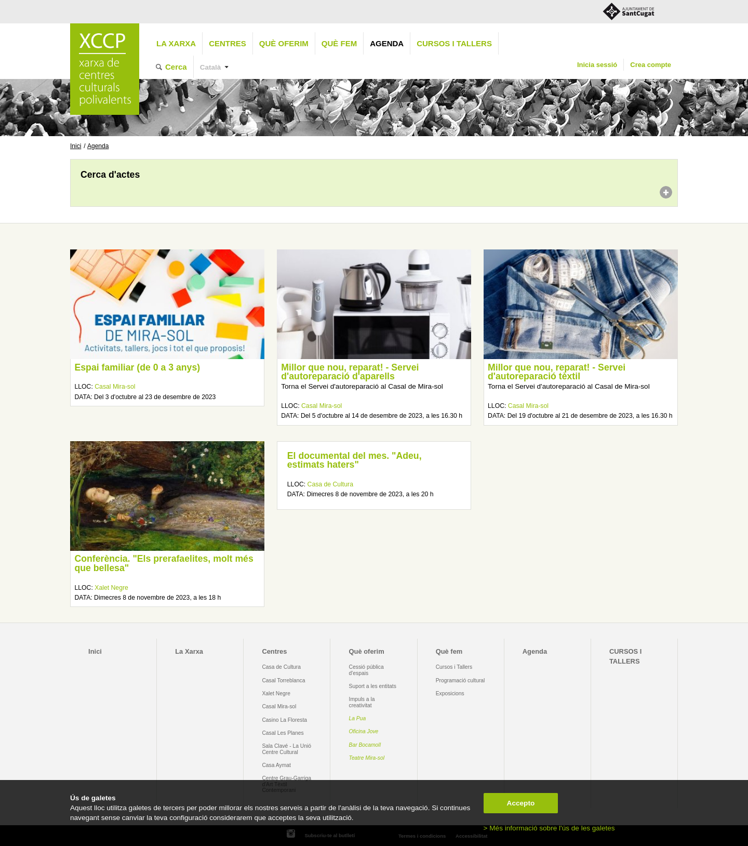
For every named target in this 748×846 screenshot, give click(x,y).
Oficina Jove (364, 731)
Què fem (339, 43)
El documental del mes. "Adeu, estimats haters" (354, 460)
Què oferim (284, 43)
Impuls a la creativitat (362, 702)
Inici (75, 146)
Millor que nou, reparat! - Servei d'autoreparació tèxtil (556, 372)
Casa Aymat (276, 765)
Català (210, 67)
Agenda (387, 43)
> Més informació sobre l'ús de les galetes (549, 828)
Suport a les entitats (372, 686)
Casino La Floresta (284, 720)
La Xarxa (176, 43)
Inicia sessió (597, 65)
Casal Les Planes (282, 733)
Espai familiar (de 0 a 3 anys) (137, 367)
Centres (227, 43)
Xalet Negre (111, 587)
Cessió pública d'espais (366, 670)
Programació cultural (460, 680)
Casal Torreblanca (283, 680)
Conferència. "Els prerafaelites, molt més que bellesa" (163, 563)
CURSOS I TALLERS (454, 43)
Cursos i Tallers (454, 667)
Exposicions (450, 693)
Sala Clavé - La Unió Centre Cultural (286, 749)
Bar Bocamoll (365, 745)
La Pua (357, 718)
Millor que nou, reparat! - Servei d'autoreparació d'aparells (350, 372)
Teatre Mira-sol (367, 758)
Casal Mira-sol (115, 386)
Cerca (176, 66)
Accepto (521, 803)
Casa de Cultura (330, 484)
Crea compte (650, 65)
